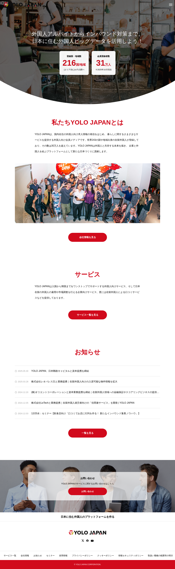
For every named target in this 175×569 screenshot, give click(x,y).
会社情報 (25, 555)
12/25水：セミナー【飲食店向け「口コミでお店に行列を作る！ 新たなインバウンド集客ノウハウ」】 (85, 413)
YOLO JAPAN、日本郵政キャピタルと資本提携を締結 (60, 371)
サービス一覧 (10, 555)
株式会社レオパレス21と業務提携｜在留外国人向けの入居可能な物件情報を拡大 (74, 381)
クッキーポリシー (105, 555)
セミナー (50, 555)
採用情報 (63, 555)
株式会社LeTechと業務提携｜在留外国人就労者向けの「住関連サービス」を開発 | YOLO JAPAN (82, 403)
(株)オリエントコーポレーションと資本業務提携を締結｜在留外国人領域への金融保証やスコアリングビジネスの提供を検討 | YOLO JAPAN (95, 392)
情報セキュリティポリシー (130, 555)
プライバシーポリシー (82, 555)
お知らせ (38, 555)
